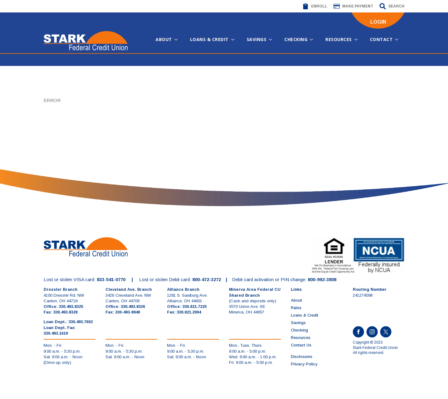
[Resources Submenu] (358, 39)
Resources (338, 39)
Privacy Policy (304, 364)
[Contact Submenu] (398, 39)
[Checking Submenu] (313, 39)
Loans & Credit (209, 39)
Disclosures (301, 356)
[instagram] (372, 331)
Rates (296, 307)
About (164, 39)
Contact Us (301, 345)
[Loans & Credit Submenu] (234, 39)
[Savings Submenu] (272, 39)
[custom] (385, 331)
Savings (257, 39)
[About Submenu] (178, 39)
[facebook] (358, 331)
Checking (295, 39)
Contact (381, 39)
